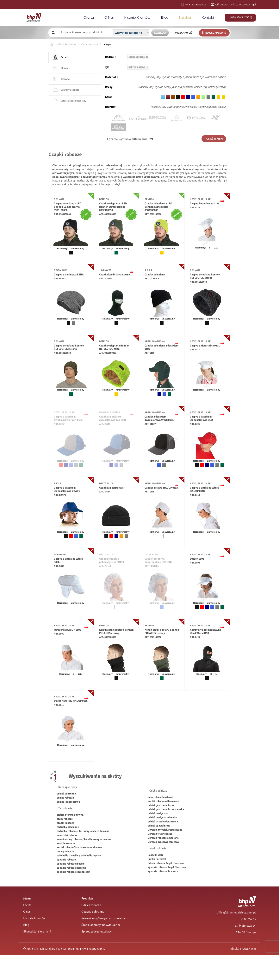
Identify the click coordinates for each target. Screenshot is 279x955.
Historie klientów (34, 918)
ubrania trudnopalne (160, 833)
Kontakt (208, 17)
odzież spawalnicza (159, 825)
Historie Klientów (137, 17)
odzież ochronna (66, 793)
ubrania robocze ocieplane (163, 838)
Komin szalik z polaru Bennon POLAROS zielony (162, 631)
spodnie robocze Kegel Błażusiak (167, 867)
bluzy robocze (65, 818)
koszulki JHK (155, 855)
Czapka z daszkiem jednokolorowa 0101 (201, 418)
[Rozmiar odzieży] (177, 107)
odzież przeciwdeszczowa (163, 821)
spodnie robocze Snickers (163, 871)
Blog (164, 17)
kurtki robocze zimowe (88, 847)
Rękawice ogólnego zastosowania (103, 918)
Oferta (89, 17)
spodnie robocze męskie (70, 863)
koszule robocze (66, 843)
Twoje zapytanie (215, 32)
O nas (109, 17)
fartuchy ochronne (68, 827)
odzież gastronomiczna (161, 805)
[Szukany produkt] (85, 32)
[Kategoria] (131, 32)
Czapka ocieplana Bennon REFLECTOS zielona (69, 347)
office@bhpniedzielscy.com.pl (236, 912)
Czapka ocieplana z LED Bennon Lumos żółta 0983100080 (158, 207)
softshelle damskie (67, 855)
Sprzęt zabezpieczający (96, 931)
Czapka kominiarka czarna (114, 274)
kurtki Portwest (157, 859)
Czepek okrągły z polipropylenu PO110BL (158, 560)
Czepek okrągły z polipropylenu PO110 (111, 560)
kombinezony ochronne (97, 839)
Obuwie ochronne (92, 912)
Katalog (185, 17)
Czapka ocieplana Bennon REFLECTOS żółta (114, 347)
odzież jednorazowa (68, 801)
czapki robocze (65, 823)
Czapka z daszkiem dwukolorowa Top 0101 (112, 418)
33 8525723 (248, 919)
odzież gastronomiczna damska (166, 809)
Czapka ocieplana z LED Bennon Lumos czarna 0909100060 (67, 207)
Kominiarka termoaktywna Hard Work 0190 (205, 631)
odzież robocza (65, 797)
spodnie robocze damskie (71, 867)
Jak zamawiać (183, 32)
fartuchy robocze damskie (94, 831)
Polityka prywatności (242, 949)
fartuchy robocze (67, 831)
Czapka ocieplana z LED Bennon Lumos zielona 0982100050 (113, 207)
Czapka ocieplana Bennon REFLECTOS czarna (205, 276)
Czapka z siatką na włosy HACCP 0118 (204, 489)
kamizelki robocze (67, 835)
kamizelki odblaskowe (160, 797)
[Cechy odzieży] (177, 87)
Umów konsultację (240, 17)
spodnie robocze (66, 859)
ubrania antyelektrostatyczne (165, 829)
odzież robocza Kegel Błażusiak (166, 863)
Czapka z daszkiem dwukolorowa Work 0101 (159, 418)
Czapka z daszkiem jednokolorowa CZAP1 (67, 489)
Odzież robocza (91, 905)
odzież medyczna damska (162, 817)
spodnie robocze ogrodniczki (73, 871)
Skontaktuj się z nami (37, 931)
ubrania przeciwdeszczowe (164, 842)
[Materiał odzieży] (177, 77)
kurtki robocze (65, 847)
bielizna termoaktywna (70, 814)
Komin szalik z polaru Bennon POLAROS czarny (116, 631)
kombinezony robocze (69, 839)
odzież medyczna (158, 813)
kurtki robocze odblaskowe (163, 801)
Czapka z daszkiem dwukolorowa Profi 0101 (68, 418)
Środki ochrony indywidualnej (100, 925)
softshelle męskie (91, 855)
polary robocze (65, 851)
